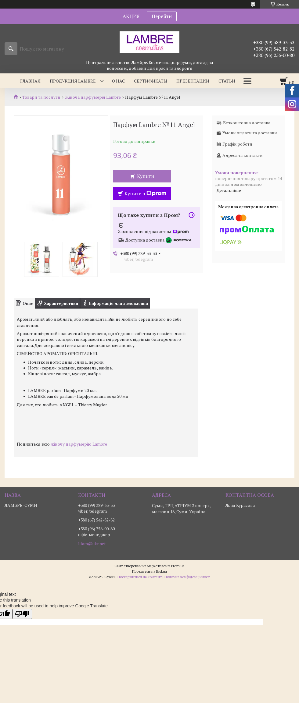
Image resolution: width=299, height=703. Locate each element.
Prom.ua (178, 565)
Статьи (226, 81)
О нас (118, 81)
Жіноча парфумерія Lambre (93, 97)
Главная (30, 81)
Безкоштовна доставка (246, 122)
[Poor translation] (22, 614)
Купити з (145, 193)
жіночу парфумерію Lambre (79, 444)
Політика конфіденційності (187, 576)
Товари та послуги (41, 97)
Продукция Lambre (73, 81)
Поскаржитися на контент (139, 576)
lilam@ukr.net (92, 543)
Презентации (192, 81)
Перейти (162, 16)
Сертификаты (150, 81)
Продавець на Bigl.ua (149, 571)
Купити (145, 176)
